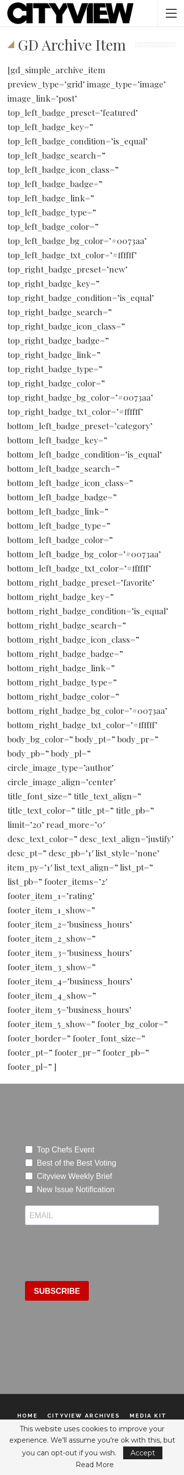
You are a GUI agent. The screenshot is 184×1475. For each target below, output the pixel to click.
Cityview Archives (83, 1416)
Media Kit (148, 1416)
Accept (143, 1452)
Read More (95, 1464)
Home (27, 1416)
